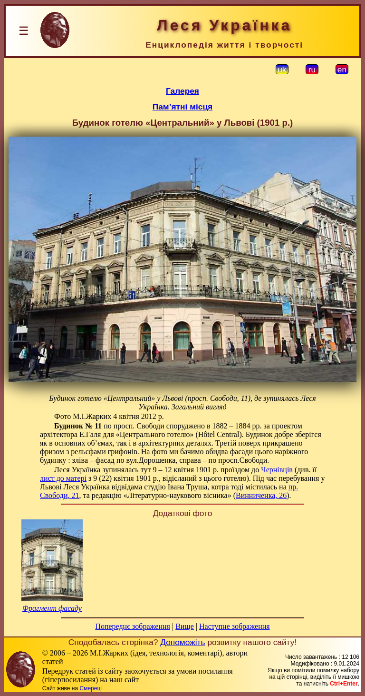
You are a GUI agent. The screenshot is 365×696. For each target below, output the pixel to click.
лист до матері (63, 478)
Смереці (90, 688)
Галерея (182, 91)
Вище (184, 626)
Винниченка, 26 (261, 495)
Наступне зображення (234, 626)
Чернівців (277, 470)
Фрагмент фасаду (52, 608)
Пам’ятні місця (182, 106)
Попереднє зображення (132, 626)
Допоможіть (182, 642)
